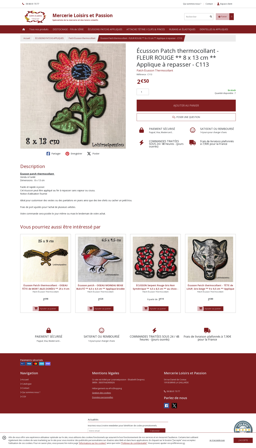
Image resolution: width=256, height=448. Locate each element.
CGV (23, 396)
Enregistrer (73, 154)
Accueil (27, 38)
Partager (54, 154)
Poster (93, 154)
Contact (209, 3)
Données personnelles (102, 397)
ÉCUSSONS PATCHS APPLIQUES (49, 38)
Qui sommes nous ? (30, 392)
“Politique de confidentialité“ (134, 443)
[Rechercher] (211, 17)
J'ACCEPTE (243, 440)
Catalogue (26, 383)
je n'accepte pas (217, 440)
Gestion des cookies (101, 392)
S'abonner (155, 430)
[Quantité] (143, 92)
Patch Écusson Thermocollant (155, 70)
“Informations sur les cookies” (92, 443)
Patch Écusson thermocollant (82, 38)
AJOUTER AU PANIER (186, 105)
